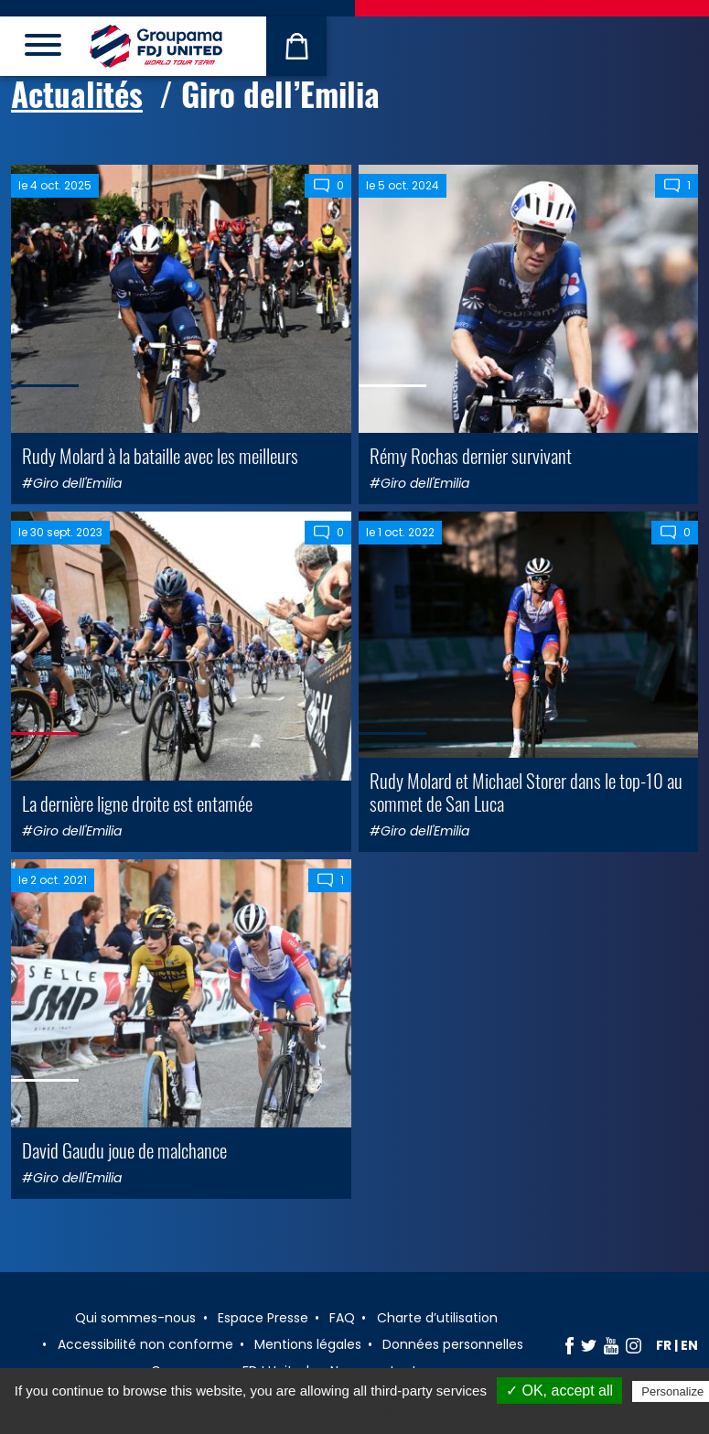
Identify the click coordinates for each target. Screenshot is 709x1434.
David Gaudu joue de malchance (124, 1150)
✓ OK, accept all (559, 1390)
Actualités (77, 93)
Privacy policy (364, 1414)
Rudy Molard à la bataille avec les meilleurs (160, 455)
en (689, 1345)
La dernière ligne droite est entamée (137, 803)
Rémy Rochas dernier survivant (471, 455)
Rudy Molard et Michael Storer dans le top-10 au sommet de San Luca (526, 791)
